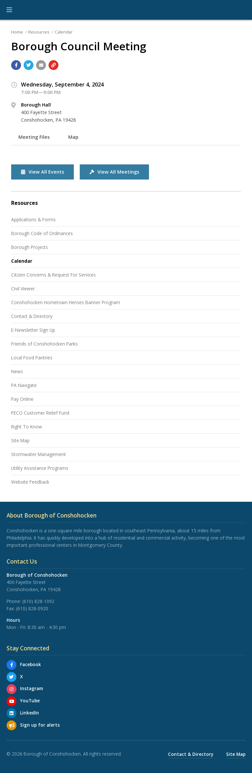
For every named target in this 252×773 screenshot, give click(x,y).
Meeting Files (34, 137)
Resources (39, 32)
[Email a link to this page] (41, 65)
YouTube (30, 700)
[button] (9, 9)
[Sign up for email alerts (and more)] (11, 725)
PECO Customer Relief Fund (40, 413)
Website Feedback (30, 482)
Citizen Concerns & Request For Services (53, 275)
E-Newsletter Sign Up (33, 330)
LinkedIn (29, 713)
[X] (11, 677)
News (17, 371)
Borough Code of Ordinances (42, 233)
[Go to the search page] (241, 10)
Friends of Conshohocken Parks (44, 344)
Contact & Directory (31, 316)
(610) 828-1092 (38, 601)
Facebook (30, 664)
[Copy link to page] (53, 65)
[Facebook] (11, 665)
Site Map (20, 440)
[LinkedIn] (11, 713)
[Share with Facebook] (16, 65)
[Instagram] (11, 689)
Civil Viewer (23, 288)
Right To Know (26, 426)
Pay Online (22, 399)
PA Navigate (24, 385)
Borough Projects (29, 247)
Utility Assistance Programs (39, 468)
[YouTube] (11, 701)
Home (17, 32)
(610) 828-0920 (32, 608)
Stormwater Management (38, 454)
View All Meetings (114, 172)
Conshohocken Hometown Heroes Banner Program (65, 302)
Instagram (31, 688)
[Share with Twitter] (28, 65)
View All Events (42, 172)
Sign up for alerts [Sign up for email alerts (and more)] (40, 725)
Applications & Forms (33, 219)
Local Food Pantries (31, 357)
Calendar (64, 32)
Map (73, 137)
